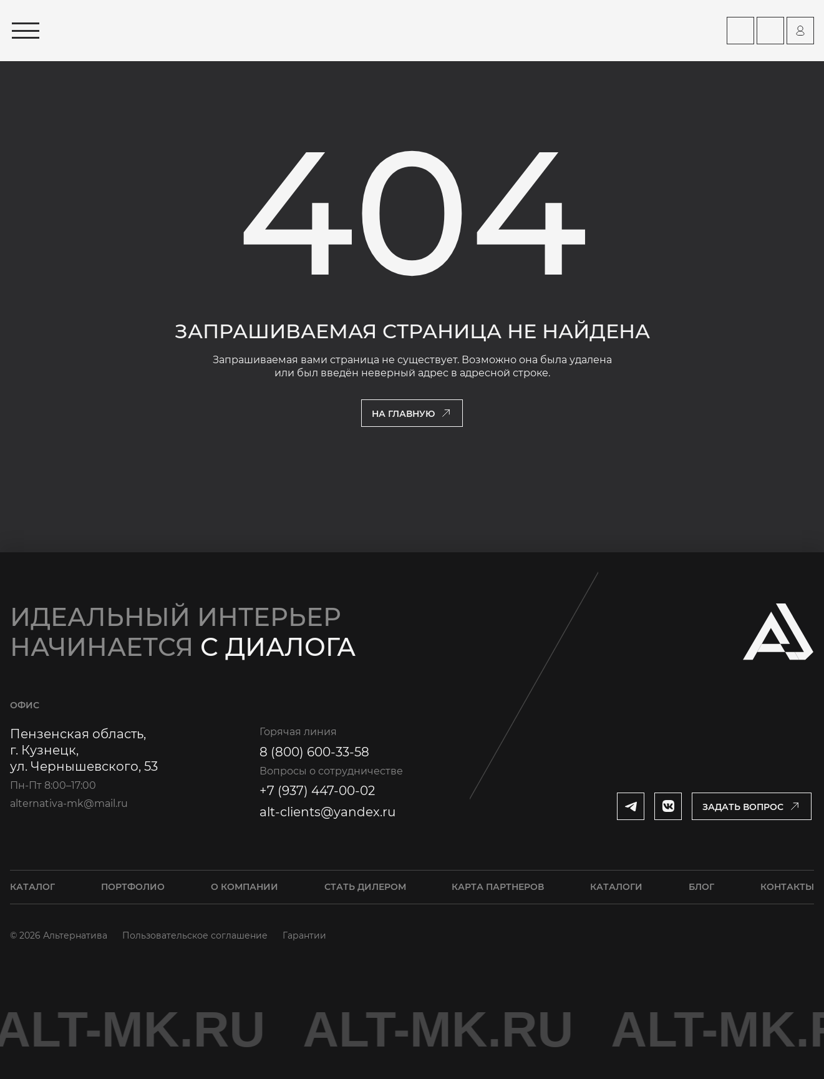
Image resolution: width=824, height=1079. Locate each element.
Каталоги (616, 886)
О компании (244, 886)
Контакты (787, 886)
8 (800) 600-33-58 (314, 752)
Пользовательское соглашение (195, 935)
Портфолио (133, 886)
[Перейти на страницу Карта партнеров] (740, 30)
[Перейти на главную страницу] (177, 30)
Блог (701, 886)
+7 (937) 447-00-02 (317, 790)
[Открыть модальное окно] (752, 806)
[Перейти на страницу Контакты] (770, 30)
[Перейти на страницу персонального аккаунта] (800, 30)
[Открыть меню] (25, 30)
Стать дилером (365, 886)
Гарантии (304, 935)
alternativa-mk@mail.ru (69, 803)
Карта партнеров (498, 886)
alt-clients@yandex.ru (327, 811)
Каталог (32, 886)
